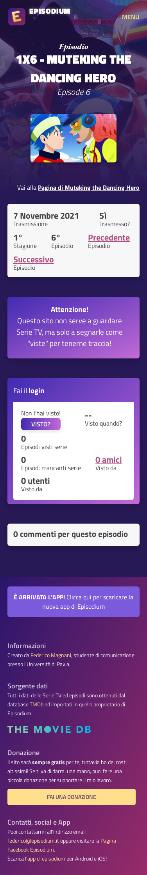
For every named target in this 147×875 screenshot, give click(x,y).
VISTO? (40, 424)
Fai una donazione (71, 797)
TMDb (36, 704)
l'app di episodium (45, 858)
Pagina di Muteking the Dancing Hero (89, 187)
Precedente (109, 237)
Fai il (29, 390)
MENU (130, 16)
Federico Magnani (50, 655)
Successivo (33, 259)
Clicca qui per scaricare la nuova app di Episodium (73, 601)
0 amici (108, 459)
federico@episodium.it (33, 840)
